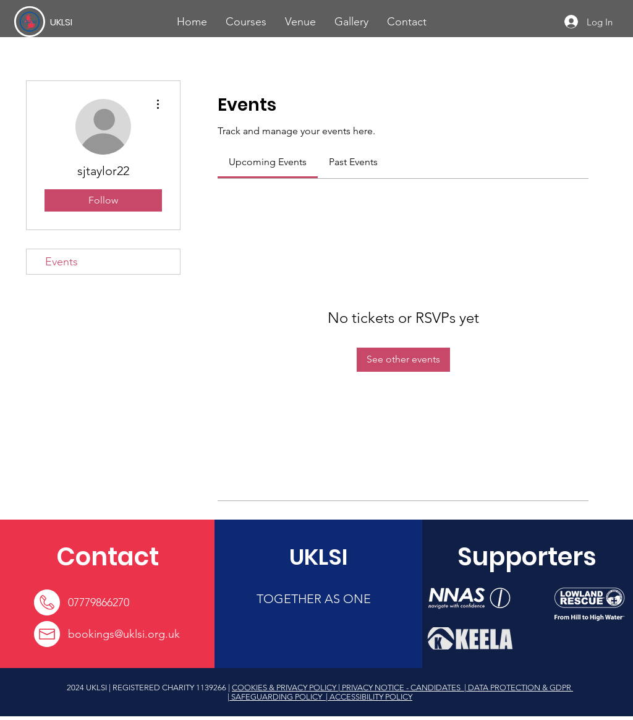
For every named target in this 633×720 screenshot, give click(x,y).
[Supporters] (527, 556)
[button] (246, 21)
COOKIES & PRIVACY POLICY (285, 687)
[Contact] (107, 556)
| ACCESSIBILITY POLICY (368, 696)
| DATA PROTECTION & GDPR (517, 687)
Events (61, 261)
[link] (268, 162)
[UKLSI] (95, 21)
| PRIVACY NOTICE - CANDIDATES (400, 687)
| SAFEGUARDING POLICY (275, 696)
